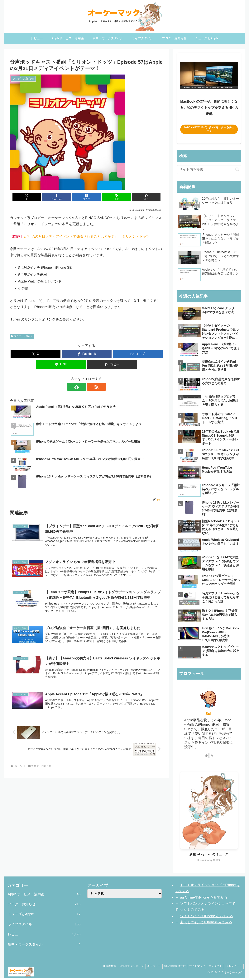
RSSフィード (233, 965)
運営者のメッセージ (128, 965)
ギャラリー (151, 965)
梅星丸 (217, 860)
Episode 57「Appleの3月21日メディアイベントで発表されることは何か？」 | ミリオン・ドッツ (87, 236)
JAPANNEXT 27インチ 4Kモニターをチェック (209, 129)
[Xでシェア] (35, 197)
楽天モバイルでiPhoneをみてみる (206, 922)
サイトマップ (196, 965)
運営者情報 (105, 965)
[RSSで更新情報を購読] (91, 387)
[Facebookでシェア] (60, 197)
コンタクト (214, 965)
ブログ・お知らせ (22, 336)
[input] (209, 169)
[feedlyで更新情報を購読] (82, 387)
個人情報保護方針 (173, 965)
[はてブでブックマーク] (86, 197)
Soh (209, 713)
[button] (138, 197)
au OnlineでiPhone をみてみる (203, 897)
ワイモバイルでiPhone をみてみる (206, 916)
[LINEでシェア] (112, 197)
